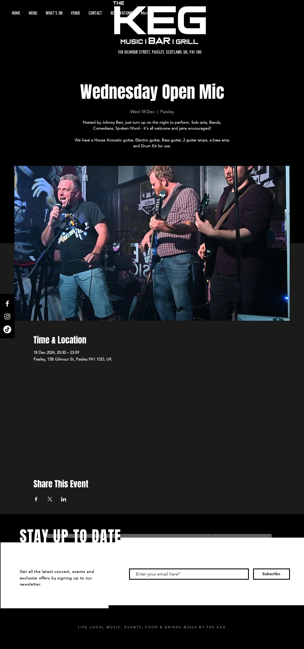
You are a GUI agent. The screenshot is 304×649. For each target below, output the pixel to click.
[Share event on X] (50, 499)
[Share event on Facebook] (36, 499)
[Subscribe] (271, 574)
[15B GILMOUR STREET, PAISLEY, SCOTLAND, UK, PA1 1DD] (159, 52)
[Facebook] (7, 304)
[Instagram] (7, 316)
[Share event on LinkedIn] (63, 499)
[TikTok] (7, 329)
